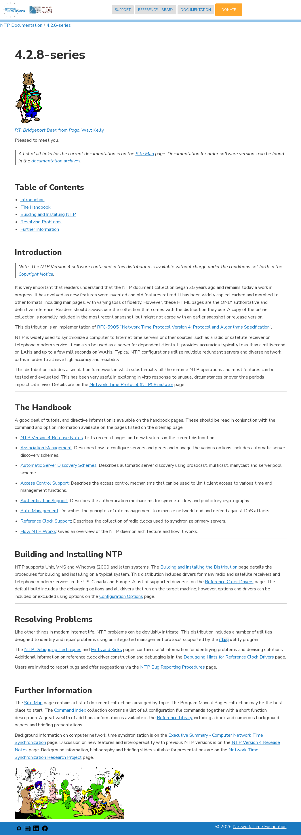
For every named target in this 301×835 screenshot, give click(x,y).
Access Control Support (44, 483)
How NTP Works (38, 531)
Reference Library (155, 9)
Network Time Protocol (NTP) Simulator (131, 384)
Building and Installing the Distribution (198, 567)
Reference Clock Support (45, 521)
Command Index (70, 710)
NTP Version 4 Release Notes (51, 438)
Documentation (196, 9)
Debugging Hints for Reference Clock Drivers (229, 657)
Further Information (39, 229)
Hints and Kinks (106, 649)
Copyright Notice (35, 274)
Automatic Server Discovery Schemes (58, 465)
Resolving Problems (41, 222)
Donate (229, 9)
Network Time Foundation (260, 827)
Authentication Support (44, 501)
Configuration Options (121, 596)
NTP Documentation (21, 25)
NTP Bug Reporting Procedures (172, 667)
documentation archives (56, 161)
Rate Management (39, 511)
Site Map (145, 154)
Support (123, 9)
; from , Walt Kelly (59, 130)
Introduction (32, 200)
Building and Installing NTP (48, 214)
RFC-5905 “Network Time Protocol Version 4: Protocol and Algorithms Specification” (184, 327)
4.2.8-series (59, 25)
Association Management (46, 448)
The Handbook (35, 207)
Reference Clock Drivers (229, 582)
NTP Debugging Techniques (52, 649)
